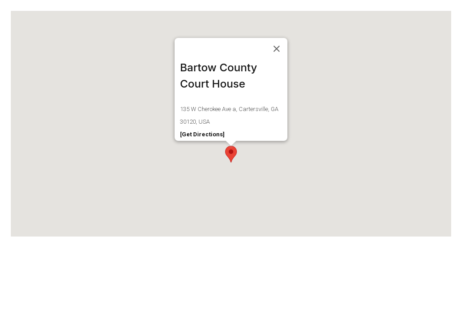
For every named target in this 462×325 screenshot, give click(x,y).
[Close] (276, 49)
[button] (231, 154)
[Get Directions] (202, 134)
